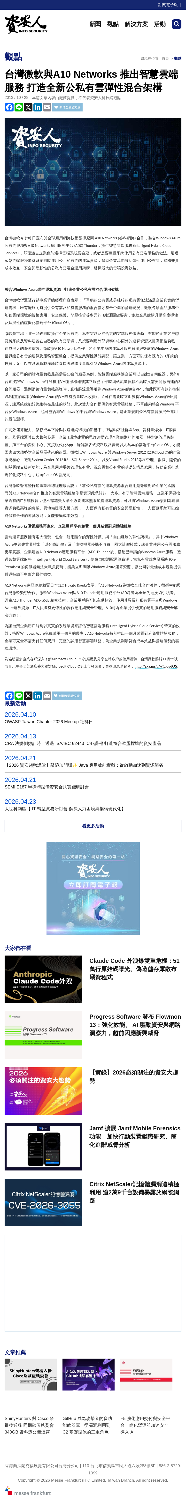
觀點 (113, 24)
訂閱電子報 (168, 5)
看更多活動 (93, 826)
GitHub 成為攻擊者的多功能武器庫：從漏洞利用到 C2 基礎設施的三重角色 (87, 1425)
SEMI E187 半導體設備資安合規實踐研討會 (47, 787)
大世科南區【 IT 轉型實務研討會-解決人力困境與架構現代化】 (65, 808)
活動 (160, 24)
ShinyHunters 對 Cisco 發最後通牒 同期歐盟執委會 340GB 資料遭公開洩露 (29, 1425)
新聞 (95, 24)
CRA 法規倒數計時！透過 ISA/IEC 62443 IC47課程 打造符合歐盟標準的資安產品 (83, 743)
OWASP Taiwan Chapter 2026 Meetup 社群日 (49, 721)
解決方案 (136, 24)
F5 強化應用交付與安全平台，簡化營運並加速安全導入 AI (145, 1425)
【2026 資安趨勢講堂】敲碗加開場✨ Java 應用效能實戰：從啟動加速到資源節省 (84, 765)
